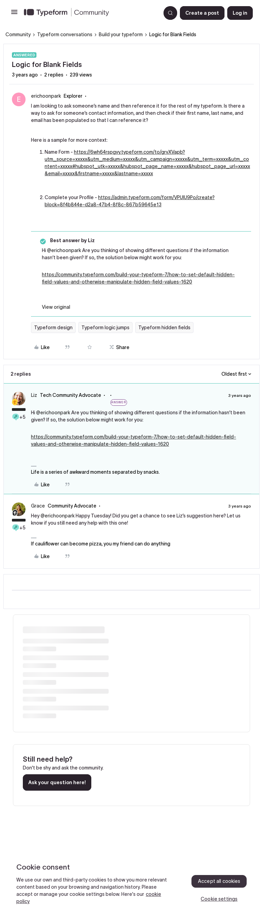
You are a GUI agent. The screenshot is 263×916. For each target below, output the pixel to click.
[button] (14, 14)
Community (18, 34)
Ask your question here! (57, 782)
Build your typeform (121, 34)
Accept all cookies (219, 881)
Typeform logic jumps (105, 327)
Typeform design (53, 327)
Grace (38, 506)
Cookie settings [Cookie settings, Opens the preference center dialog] (219, 899)
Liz (34, 395)
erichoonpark (46, 96)
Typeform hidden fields (164, 327)
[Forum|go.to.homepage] (89, 13)
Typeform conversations (64, 34)
